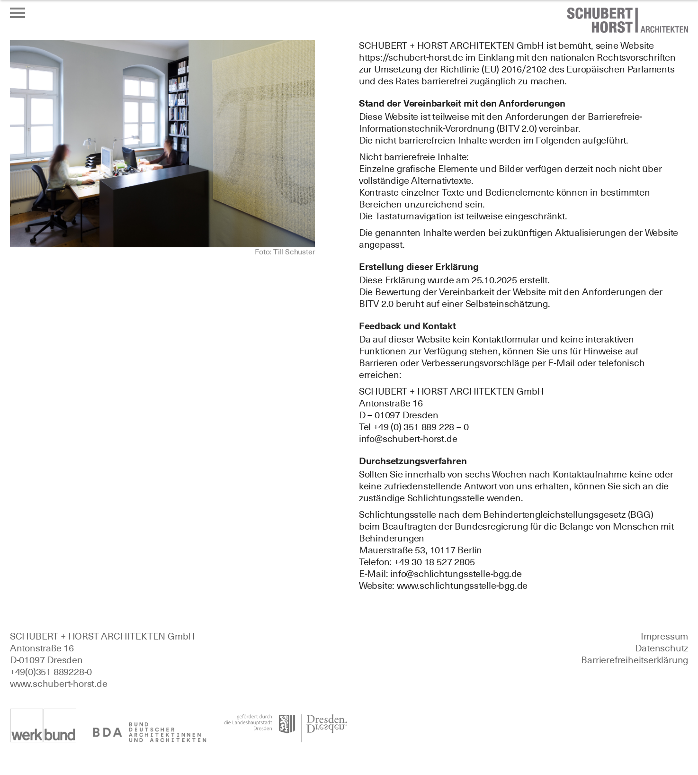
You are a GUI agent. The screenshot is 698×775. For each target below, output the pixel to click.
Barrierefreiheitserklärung (634, 660)
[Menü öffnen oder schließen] (17, 13)
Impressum (664, 636)
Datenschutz (661, 648)
